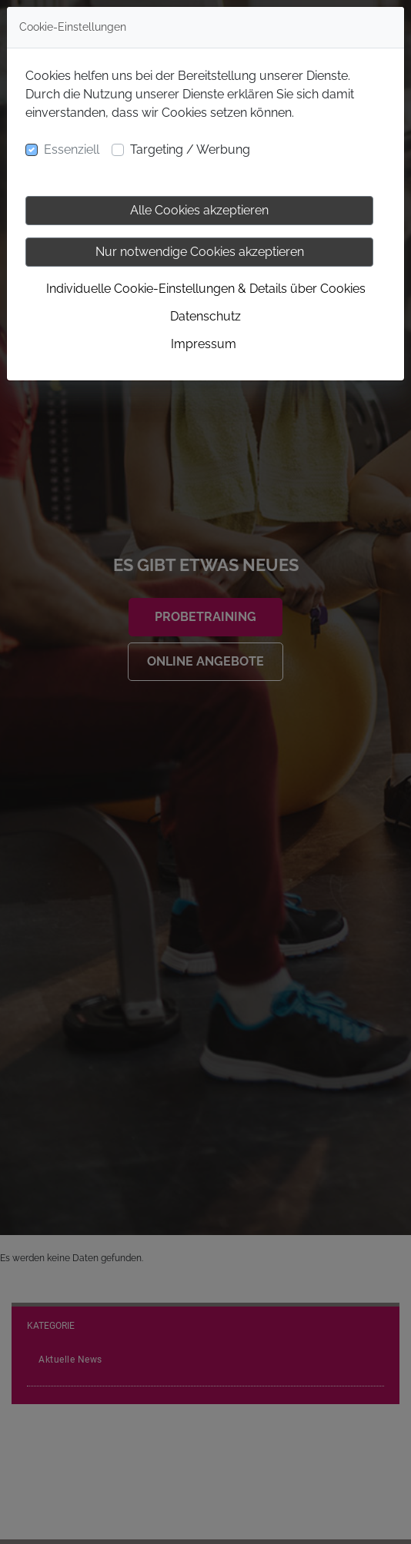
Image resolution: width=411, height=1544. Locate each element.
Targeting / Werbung (190, 149)
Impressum (203, 344)
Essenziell (71, 149)
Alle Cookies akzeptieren (199, 210)
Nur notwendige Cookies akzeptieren (199, 251)
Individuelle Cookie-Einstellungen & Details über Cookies (206, 288)
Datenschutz (205, 316)
